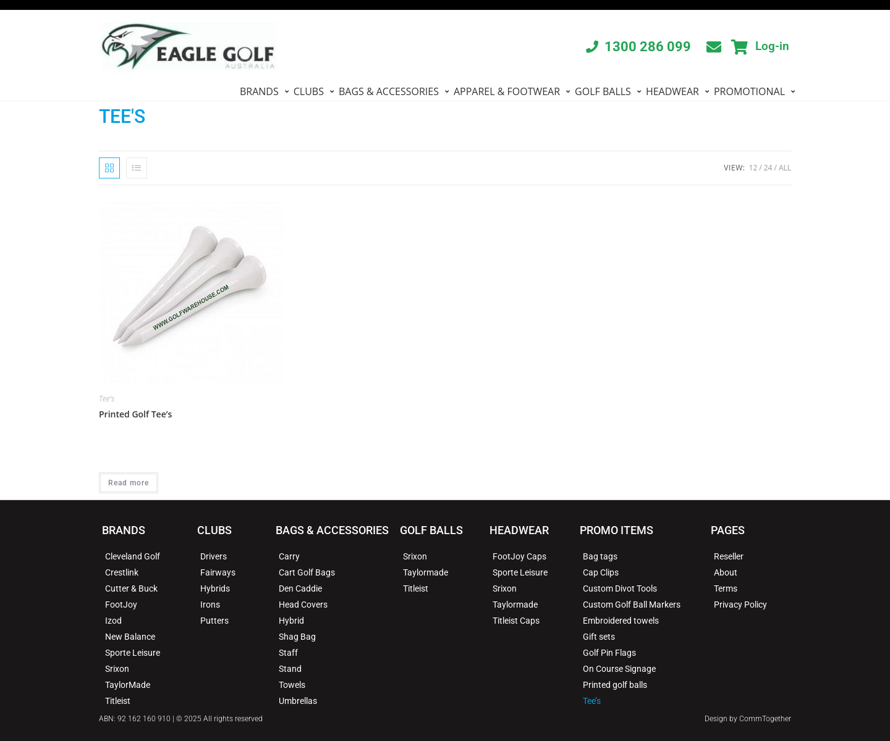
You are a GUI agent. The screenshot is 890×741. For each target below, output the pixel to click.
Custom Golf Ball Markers (631, 604)
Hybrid (291, 621)
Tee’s (592, 701)
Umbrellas (298, 701)
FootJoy (121, 604)
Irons (210, 604)
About (725, 572)
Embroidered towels (621, 621)
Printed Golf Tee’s (135, 414)
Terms (725, 588)
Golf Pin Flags (609, 653)
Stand (290, 669)
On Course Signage (619, 669)
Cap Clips (601, 572)
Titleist (117, 701)
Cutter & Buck (131, 588)
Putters (214, 621)
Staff (288, 653)
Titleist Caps (516, 621)
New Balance (130, 637)
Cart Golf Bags (307, 572)
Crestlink (121, 572)
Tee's (106, 398)
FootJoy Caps (519, 556)
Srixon (117, 669)
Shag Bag (297, 637)
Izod (113, 621)
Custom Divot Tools (620, 588)
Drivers (213, 556)
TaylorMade (127, 685)
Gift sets (599, 637)
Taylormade (425, 572)
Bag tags (600, 556)
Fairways (217, 572)
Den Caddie (300, 588)
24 (768, 167)
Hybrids (215, 588)
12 (753, 167)
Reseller (729, 556)
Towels (292, 685)
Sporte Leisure (132, 653)
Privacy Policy (740, 604)
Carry (289, 556)
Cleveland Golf (132, 556)
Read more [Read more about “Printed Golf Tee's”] (128, 483)
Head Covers (303, 604)
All (785, 167)
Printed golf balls (615, 685)
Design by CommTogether (748, 718)
